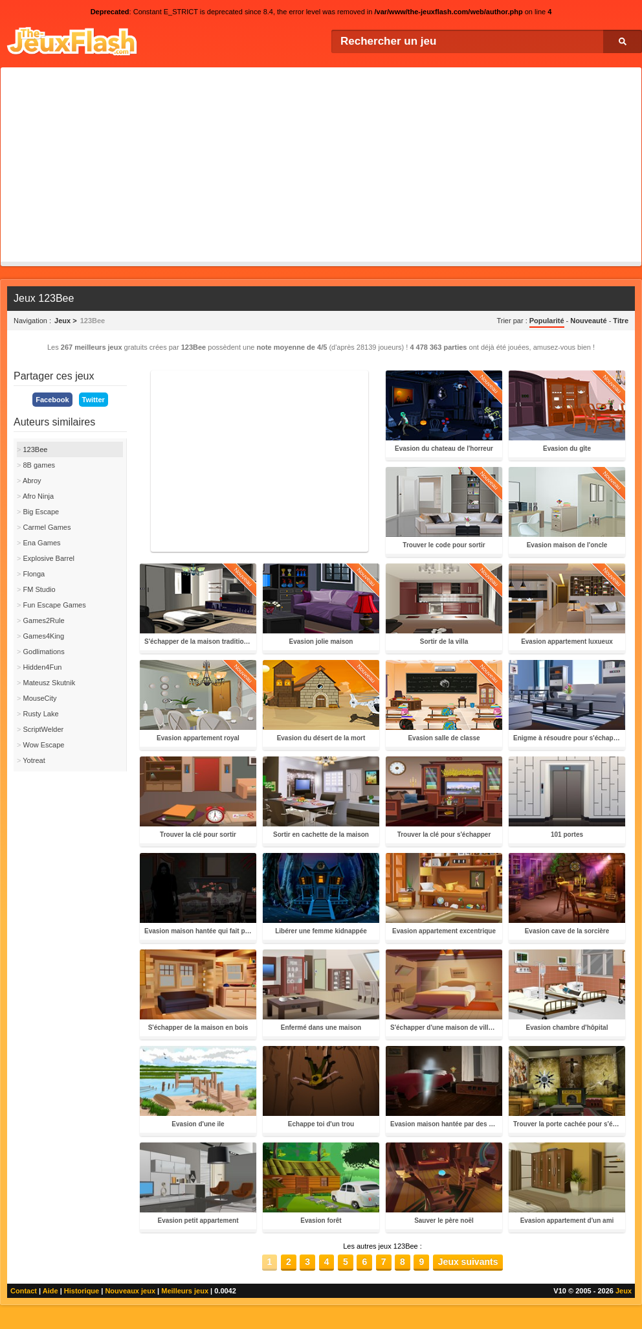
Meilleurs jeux (184, 1291)
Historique (81, 1291)
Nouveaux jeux (130, 1291)
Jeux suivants (468, 1261)
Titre (620, 320)
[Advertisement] (321, 164)
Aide (50, 1291)
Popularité (546, 320)
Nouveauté (588, 320)
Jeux (623, 1291)
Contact (23, 1291)
